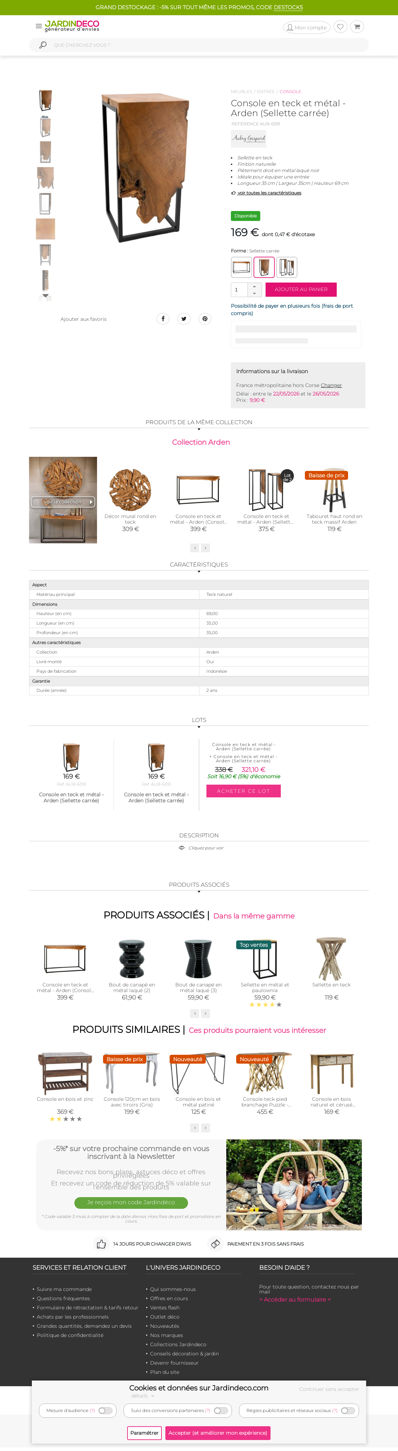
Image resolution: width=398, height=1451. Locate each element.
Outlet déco (165, 1321)
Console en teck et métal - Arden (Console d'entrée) (198, 523)
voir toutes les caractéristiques (266, 192)
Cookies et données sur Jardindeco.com (198, 1388)
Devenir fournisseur (174, 1367)
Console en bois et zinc (65, 1103)
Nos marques (166, 1339)
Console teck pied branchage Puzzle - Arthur (264, 1108)
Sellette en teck (331, 987)
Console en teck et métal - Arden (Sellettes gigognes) (266, 523)
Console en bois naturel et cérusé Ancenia (331, 1108)
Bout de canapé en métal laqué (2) (132, 990)
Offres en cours (169, 1302)
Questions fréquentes (63, 1302)
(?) (92, 1410)
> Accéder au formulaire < (295, 1303)
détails (143, 1396)
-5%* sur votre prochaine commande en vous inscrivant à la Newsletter (131, 1155)
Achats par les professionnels (73, 1321)
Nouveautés (164, 1330)
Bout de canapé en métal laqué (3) (198, 990)
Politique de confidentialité (70, 1339)
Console (290, 91)
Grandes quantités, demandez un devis (84, 1330)
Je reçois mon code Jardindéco (131, 1207)
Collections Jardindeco (178, 1348)
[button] (255, 286)
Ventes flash (165, 1311)
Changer (331, 385)
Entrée (266, 91)
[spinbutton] (245, 289)
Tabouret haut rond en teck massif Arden (334, 520)
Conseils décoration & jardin (184, 1357)
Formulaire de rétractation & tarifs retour (87, 1311)
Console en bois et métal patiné (198, 1106)
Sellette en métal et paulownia (265, 990)
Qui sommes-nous (173, 1293)
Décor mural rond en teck (130, 520)
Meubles (241, 91)
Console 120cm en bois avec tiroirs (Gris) (132, 1106)
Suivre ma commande (64, 1293)
